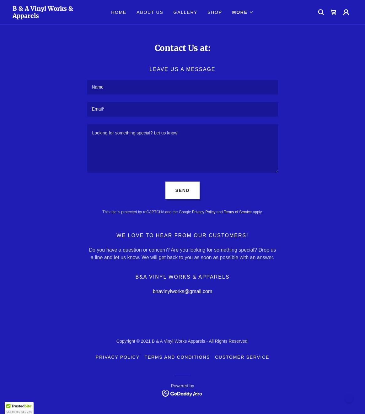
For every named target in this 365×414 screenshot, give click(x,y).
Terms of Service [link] (238, 212)
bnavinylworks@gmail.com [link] (182, 291)
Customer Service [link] (242, 357)
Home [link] (118, 12)
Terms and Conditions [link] (177, 357)
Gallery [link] (186, 12)
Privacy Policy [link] (204, 212)
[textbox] (182, 87)
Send (182, 190)
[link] (55, 16)
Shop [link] (214, 12)
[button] (243, 12)
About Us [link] (150, 12)
